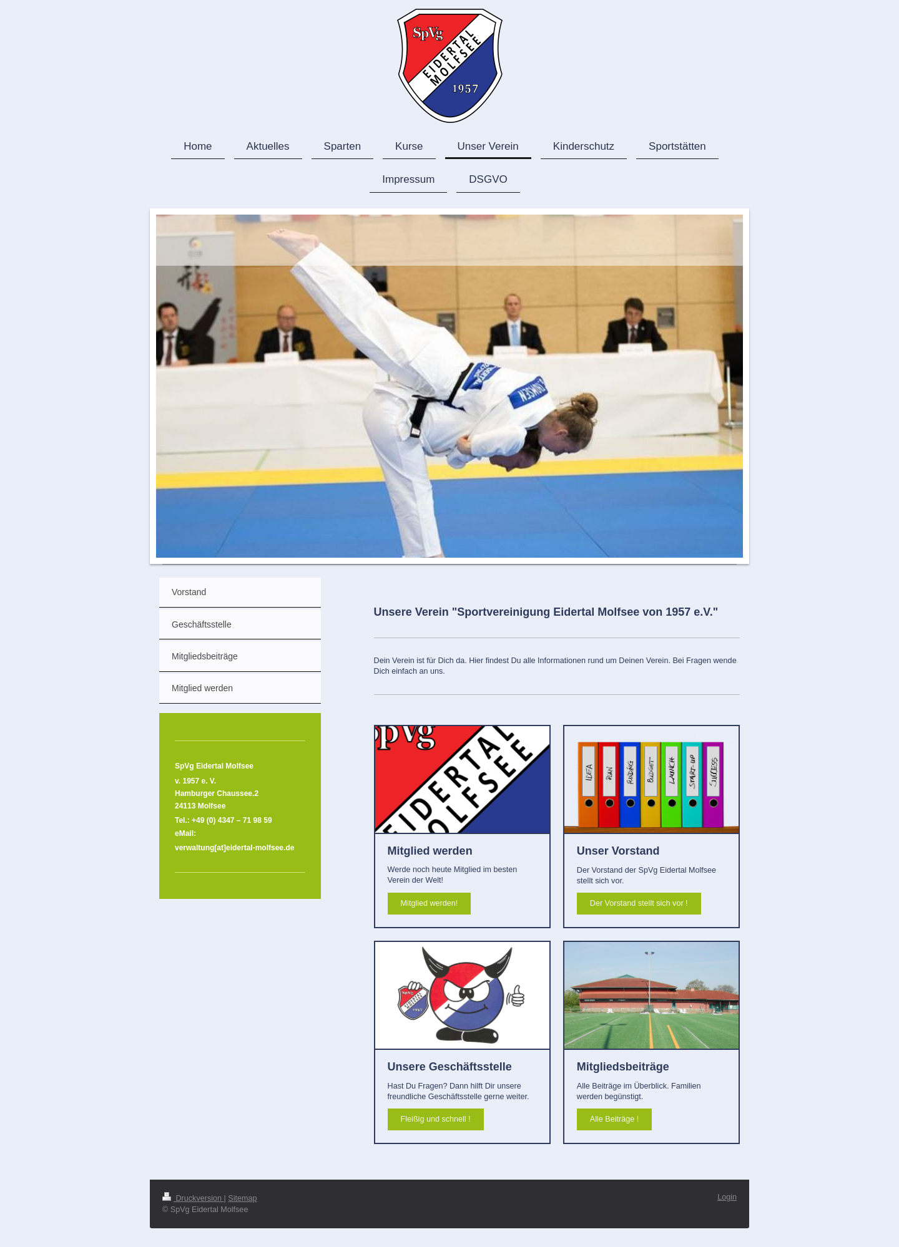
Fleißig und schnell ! (436, 1119)
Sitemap (242, 1198)
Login (727, 1197)
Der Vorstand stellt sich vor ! (639, 903)
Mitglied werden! (429, 903)
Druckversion (193, 1198)
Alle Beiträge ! (614, 1119)
